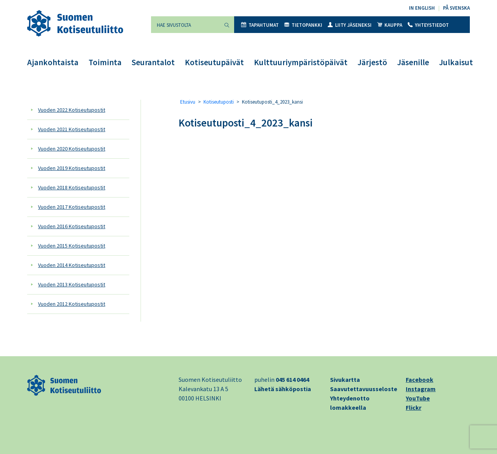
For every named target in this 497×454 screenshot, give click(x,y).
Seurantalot (153, 62)
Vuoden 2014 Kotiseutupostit (71, 265)
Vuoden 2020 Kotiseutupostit (71, 148)
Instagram (421, 389)
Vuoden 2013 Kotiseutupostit (71, 284)
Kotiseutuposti (218, 102)
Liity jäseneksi (350, 25)
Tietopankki (303, 25)
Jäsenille (413, 62)
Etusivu (187, 102)
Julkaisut (456, 62)
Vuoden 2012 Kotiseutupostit (71, 303)
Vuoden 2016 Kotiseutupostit (71, 226)
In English (422, 8)
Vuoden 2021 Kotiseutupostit (71, 129)
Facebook (419, 379)
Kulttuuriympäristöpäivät (301, 62)
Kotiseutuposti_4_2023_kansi (246, 122)
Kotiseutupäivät (214, 62)
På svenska (456, 8)
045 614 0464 (292, 379)
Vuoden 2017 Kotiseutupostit (71, 206)
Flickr (413, 407)
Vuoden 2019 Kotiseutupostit (71, 168)
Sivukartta (345, 379)
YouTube (418, 398)
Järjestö (372, 62)
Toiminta (105, 62)
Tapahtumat (260, 25)
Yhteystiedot (428, 25)
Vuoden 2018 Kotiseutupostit (71, 187)
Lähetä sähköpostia (282, 389)
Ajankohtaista (52, 62)
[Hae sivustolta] (185, 24)
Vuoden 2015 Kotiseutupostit (71, 245)
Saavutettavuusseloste (363, 389)
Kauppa (389, 25)
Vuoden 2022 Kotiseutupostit (71, 109)
